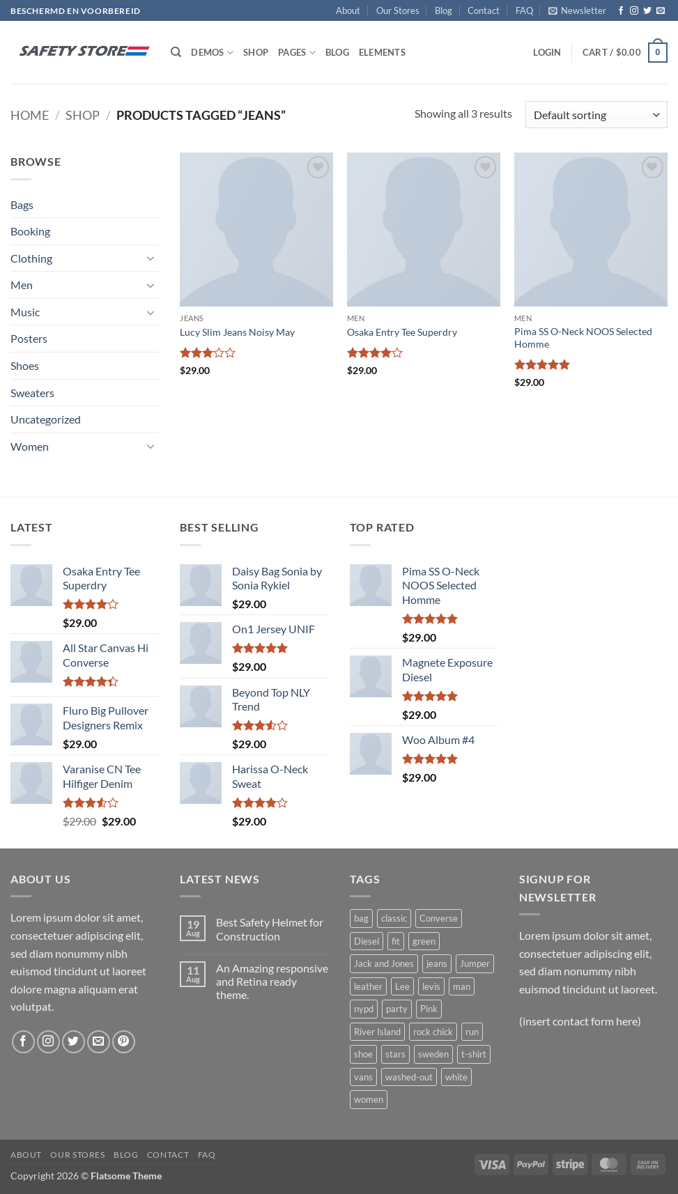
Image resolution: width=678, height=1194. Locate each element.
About (348, 10)
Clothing (31, 258)
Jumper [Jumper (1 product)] (475, 963)
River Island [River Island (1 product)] (377, 1031)
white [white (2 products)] (456, 1077)
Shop (255, 52)
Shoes (24, 365)
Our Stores (397, 10)
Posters (28, 338)
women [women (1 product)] (368, 1099)
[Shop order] (596, 114)
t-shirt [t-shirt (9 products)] (473, 1054)
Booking (30, 231)
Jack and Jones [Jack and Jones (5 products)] (384, 963)
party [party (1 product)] (397, 1008)
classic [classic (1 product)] (394, 918)
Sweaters (32, 392)
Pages (297, 52)
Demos (212, 52)
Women (29, 446)
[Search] (176, 52)
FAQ (524, 10)
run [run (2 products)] (472, 1031)
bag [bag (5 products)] (361, 918)
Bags (21, 204)
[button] (577, 10)
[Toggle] (150, 257)
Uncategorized (45, 419)
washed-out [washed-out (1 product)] (409, 1077)
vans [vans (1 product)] (363, 1077)
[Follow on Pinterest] (123, 1041)
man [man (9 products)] (461, 986)
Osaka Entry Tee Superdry (402, 332)
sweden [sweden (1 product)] (433, 1054)
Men (21, 284)
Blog (443, 10)
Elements (382, 52)
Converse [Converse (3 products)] (438, 918)
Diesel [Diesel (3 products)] (366, 941)
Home (29, 115)
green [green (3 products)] (424, 941)
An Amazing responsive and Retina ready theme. (272, 981)
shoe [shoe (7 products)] (363, 1054)
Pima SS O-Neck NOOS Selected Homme (583, 337)
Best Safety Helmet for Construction (269, 928)
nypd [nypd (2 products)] (363, 1008)
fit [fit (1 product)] (396, 941)
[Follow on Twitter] (647, 11)
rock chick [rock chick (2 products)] (433, 1031)
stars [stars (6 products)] (395, 1054)
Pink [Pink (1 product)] (429, 1008)
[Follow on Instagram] (634, 11)
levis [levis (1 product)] (431, 986)
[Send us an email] (660, 11)
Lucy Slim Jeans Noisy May (237, 332)
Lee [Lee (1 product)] (402, 986)
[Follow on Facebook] (621, 11)
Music (25, 311)
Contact (484, 10)
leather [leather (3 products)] (368, 986)
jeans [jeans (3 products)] (436, 963)
